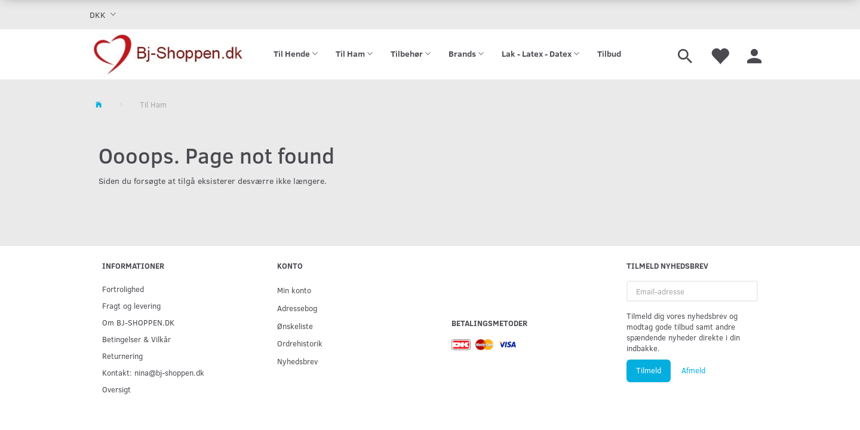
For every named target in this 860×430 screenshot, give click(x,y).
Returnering (122, 356)
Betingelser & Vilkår (136, 339)
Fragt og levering (131, 305)
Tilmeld (648, 370)
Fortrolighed (123, 289)
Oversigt (116, 389)
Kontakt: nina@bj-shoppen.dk (153, 372)
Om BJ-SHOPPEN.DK (138, 322)
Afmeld (693, 370)
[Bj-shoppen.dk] (168, 54)
